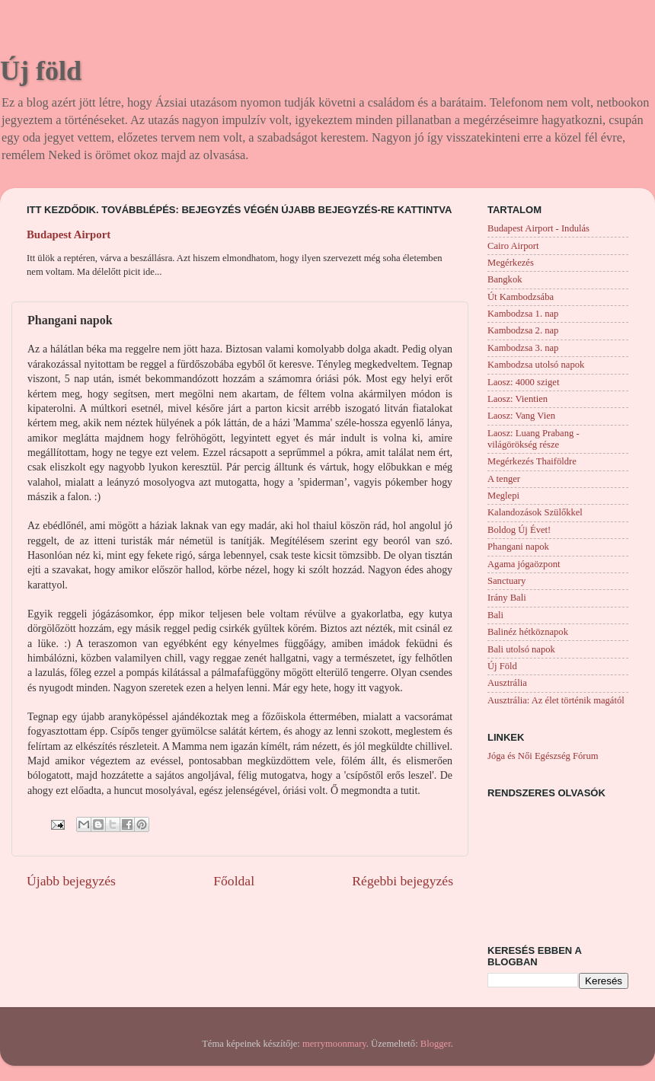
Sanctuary (506, 581)
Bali (495, 615)
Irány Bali (506, 597)
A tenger (503, 479)
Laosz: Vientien (517, 399)
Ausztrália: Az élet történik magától (556, 700)
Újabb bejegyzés (71, 880)
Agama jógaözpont (523, 564)
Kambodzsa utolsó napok (535, 364)
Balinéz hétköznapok (527, 632)
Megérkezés (510, 262)
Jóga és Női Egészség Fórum (543, 756)
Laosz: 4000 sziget (523, 382)
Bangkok (504, 279)
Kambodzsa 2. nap (522, 330)
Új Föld (502, 666)
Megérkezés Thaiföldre (532, 461)
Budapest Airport (68, 234)
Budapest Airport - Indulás (538, 228)
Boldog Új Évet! (519, 530)
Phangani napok (518, 546)
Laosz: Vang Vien (521, 415)
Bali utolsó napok (521, 649)
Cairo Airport (513, 246)
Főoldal (233, 880)
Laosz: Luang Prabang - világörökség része (533, 439)
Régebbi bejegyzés (402, 880)
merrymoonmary (334, 1043)
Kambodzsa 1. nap (522, 313)
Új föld (40, 71)
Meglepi (503, 495)
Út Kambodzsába (520, 297)
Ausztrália (507, 683)
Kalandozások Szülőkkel (535, 512)
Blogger (435, 1043)
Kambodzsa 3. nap (522, 348)
